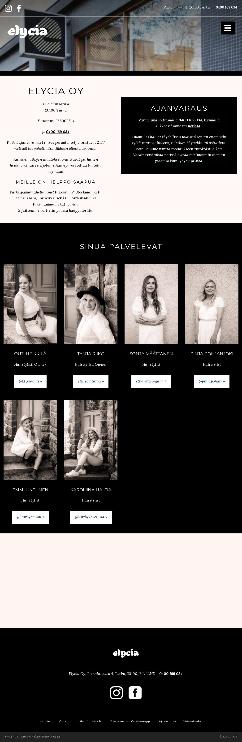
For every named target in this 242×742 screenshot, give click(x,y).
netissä (20, 149)
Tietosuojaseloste (30, 736)
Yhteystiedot (192, 721)
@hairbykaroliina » (91, 517)
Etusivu (46, 721)
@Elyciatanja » (91, 381)
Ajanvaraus (167, 721)
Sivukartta (11, 736)
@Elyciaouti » (30, 381)
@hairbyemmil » (30, 517)
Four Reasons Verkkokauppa (131, 721)
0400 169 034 (226, 7)
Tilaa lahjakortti (90, 721)
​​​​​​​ (18, 10)
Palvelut (65, 721)
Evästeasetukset (51, 736)
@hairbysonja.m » (151, 381)
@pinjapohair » (212, 381)
